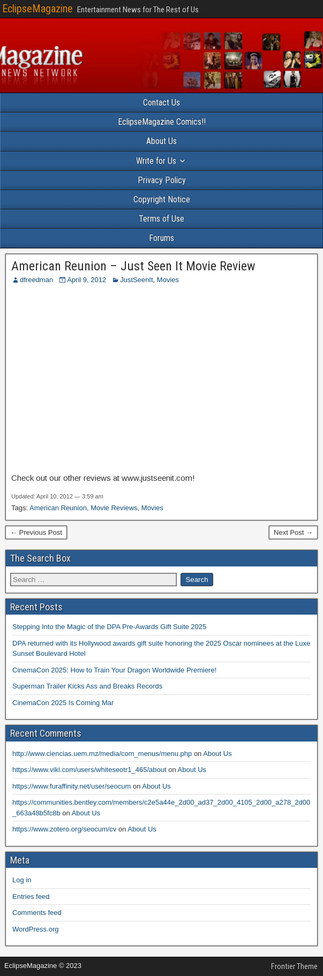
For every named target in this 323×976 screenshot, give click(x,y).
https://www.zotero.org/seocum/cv (64, 829)
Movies (168, 280)
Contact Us (161, 102)
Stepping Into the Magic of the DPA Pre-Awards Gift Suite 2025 (109, 627)
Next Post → (293, 532)
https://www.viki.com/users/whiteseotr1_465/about (89, 770)
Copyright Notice (161, 199)
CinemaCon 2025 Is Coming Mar (63, 703)
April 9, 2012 (86, 280)
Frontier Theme (294, 966)
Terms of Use (161, 219)
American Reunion (58, 508)
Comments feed (37, 913)
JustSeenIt (136, 280)
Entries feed (30, 896)
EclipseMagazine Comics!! (162, 122)
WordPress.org (35, 929)
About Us (161, 141)
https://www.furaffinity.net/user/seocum (71, 786)
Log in (21, 880)
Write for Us (156, 161)
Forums (161, 238)
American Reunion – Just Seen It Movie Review (133, 266)
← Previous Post (36, 532)
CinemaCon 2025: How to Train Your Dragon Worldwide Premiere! (114, 670)
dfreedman (36, 280)
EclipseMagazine (37, 8)
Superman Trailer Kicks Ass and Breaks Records (87, 686)
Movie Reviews (114, 508)
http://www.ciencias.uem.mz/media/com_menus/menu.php (102, 754)
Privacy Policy (162, 180)
